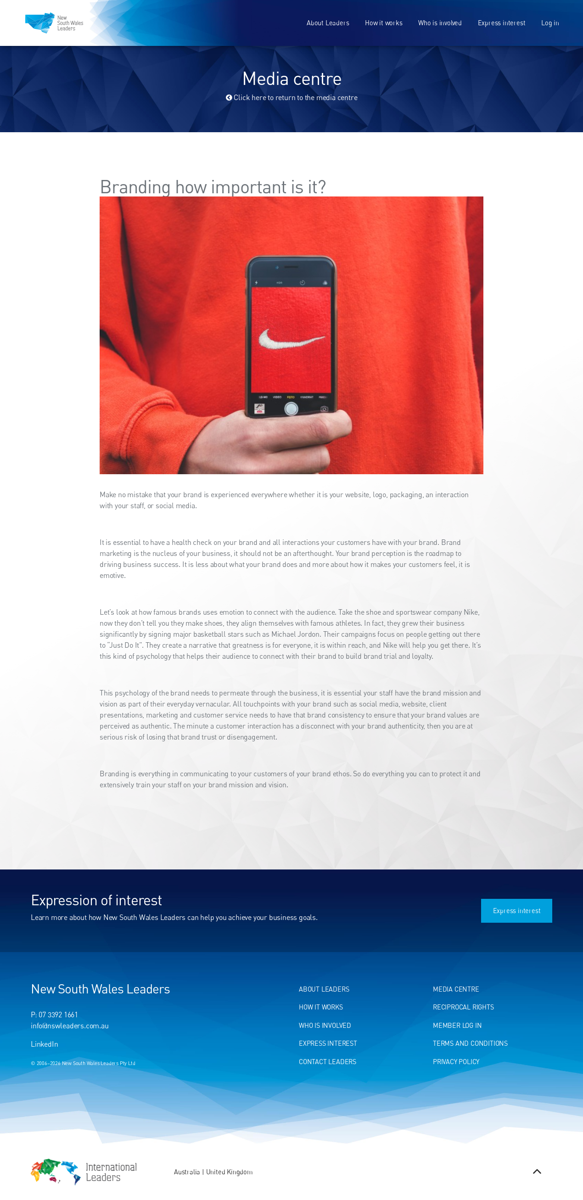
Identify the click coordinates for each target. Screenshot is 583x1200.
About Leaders (328, 23)
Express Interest (328, 1043)
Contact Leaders (327, 1061)
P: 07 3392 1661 (54, 1014)
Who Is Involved (325, 1025)
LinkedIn (44, 1044)
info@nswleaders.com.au (70, 1025)
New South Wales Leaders (100, 988)
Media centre (456, 989)
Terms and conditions (470, 1043)
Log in (550, 23)
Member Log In (457, 1025)
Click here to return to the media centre (292, 97)
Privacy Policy (456, 1061)
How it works (384, 23)
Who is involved (440, 23)
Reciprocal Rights (463, 1007)
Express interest (502, 23)
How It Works (321, 1007)
